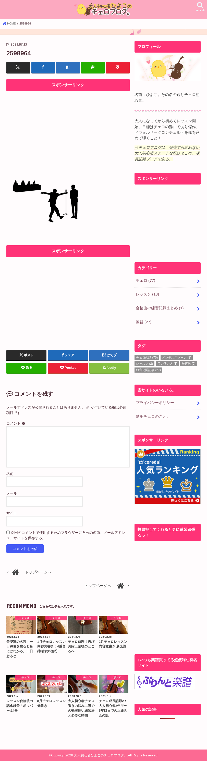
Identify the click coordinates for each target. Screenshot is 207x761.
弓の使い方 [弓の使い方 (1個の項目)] (167, 362)
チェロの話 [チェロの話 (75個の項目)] (147, 356)
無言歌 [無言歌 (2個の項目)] (189, 362)
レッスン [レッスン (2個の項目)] (144, 362)
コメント (15, 423)
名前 (10, 473)
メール (11, 493)
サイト (11, 513)
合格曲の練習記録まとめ (160, 307)
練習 (143, 321)
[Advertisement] (68, 129)
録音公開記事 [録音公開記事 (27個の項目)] (148, 368)
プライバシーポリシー (155, 401)
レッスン (147, 294)
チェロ (145, 280)
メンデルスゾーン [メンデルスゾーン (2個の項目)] (176, 356)
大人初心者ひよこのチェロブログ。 (100, 755)
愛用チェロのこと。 (153, 415)
